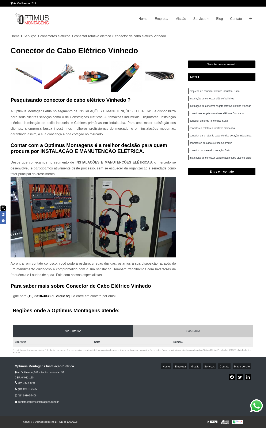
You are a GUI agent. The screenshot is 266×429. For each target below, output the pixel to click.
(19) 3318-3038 (39, 297)
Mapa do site (243, 367)
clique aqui (64, 297)
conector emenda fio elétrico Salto (209, 124)
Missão (180, 19)
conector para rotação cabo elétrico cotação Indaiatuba (221, 140)
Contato (236, 19)
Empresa (161, 19)
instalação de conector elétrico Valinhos (212, 100)
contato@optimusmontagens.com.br (37, 402)
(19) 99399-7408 (26, 396)
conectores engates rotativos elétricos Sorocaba (217, 116)
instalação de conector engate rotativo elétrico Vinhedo (221, 108)
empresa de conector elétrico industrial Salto (215, 92)
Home (143, 19)
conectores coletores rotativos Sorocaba (212, 132)
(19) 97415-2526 (26, 389)
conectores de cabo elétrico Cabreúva (211, 148)
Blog (219, 19)
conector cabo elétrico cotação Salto (210, 156)
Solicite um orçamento (221, 65)
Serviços (199, 19)
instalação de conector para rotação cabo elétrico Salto (220, 164)
